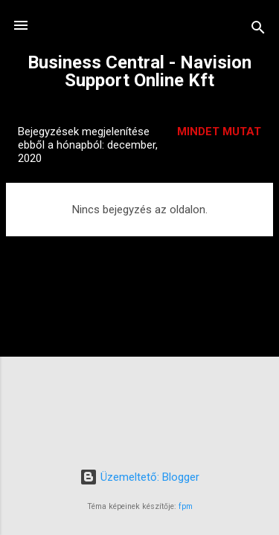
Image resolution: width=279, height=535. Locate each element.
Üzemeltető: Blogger (139, 477)
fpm (186, 506)
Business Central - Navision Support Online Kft (139, 71)
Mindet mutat (219, 131)
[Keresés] (258, 30)
